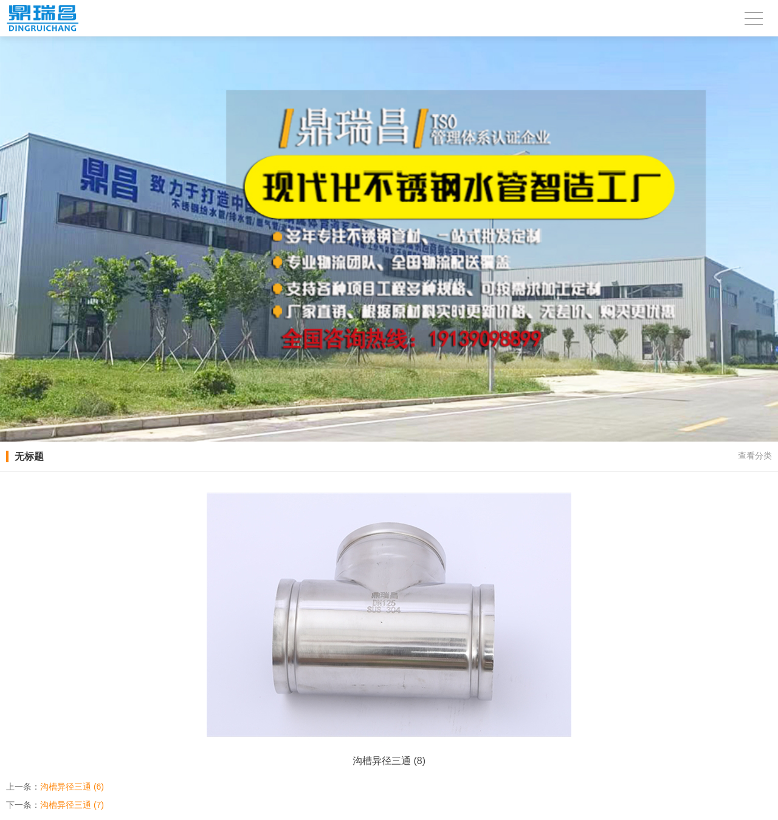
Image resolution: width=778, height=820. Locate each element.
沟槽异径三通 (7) (72, 805)
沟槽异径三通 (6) (72, 786)
